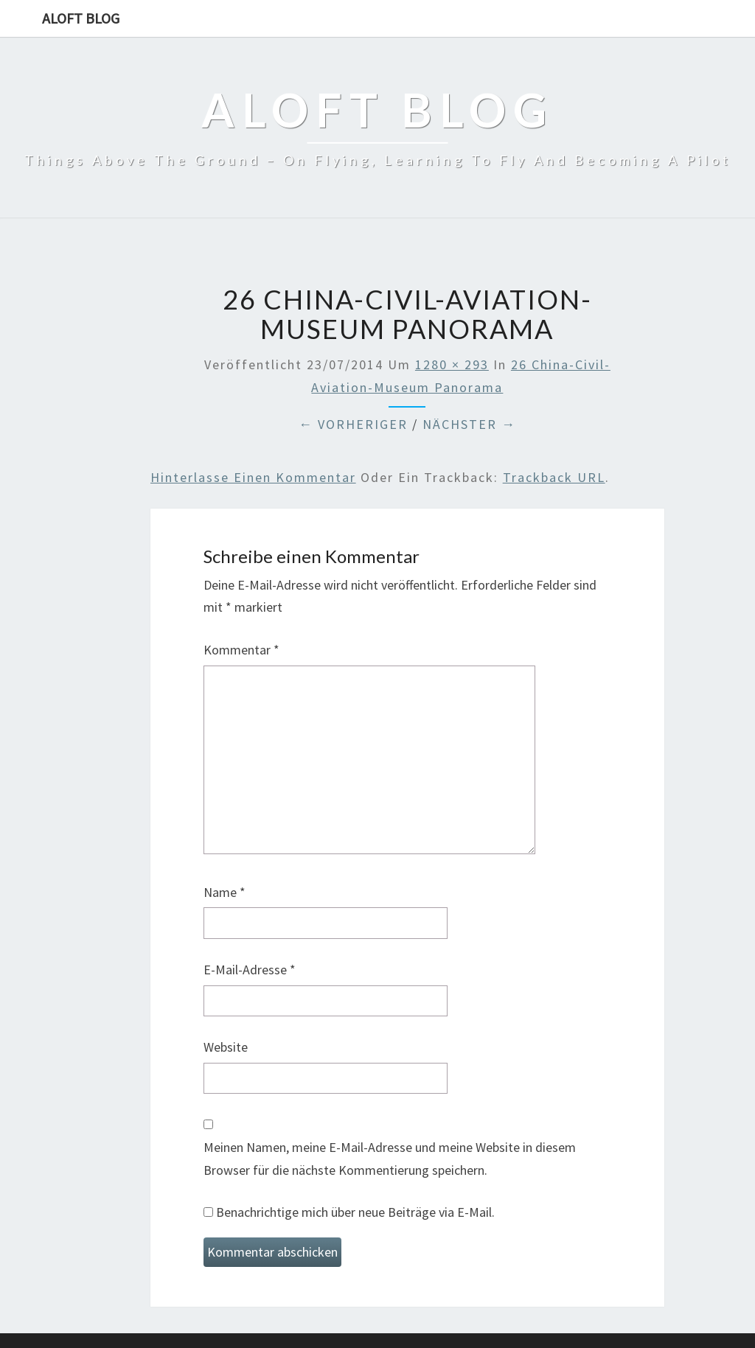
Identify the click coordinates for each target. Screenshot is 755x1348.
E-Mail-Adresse (249, 969)
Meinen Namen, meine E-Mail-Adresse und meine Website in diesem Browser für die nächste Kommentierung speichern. (389, 1158)
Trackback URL (554, 477)
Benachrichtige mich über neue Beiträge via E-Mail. (355, 1212)
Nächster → (469, 424)
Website (225, 1046)
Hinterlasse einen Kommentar (253, 477)
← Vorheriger (353, 424)
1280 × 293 (452, 364)
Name (224, 892)
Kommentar (241, 649)
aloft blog (80, 18)
